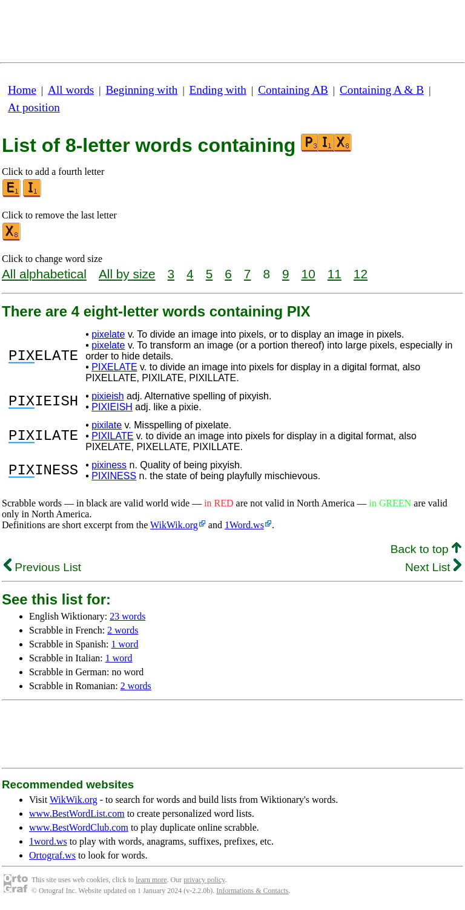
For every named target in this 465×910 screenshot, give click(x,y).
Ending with (218, 89)
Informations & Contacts (252, 890)
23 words (127, 616)
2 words (122, 630)
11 (334, 274)
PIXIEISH (112, 407)
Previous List (42, 567)
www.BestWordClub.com (78, 827)
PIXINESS (113, 476)
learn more (151, 880)
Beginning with (142, 89)
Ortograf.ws (52, 855)
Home (22, 89)
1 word (125, 644)
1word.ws (48, 841)
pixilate (106, 425)
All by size (127, 274)
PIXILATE (112, 436)
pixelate (108, 334)
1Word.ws (244, 525)
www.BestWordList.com (77, 813)
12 (361, 274)
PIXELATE (114, 367)
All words (71, 89)
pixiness (109, 465)
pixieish (107, 396)
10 (308, 274)
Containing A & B (382, 89)
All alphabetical (44, 274)
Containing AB (293, 89)
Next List (433, 567)
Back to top (426, 549)
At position (34, 107)
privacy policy (204, 880)
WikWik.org (174, 525)
